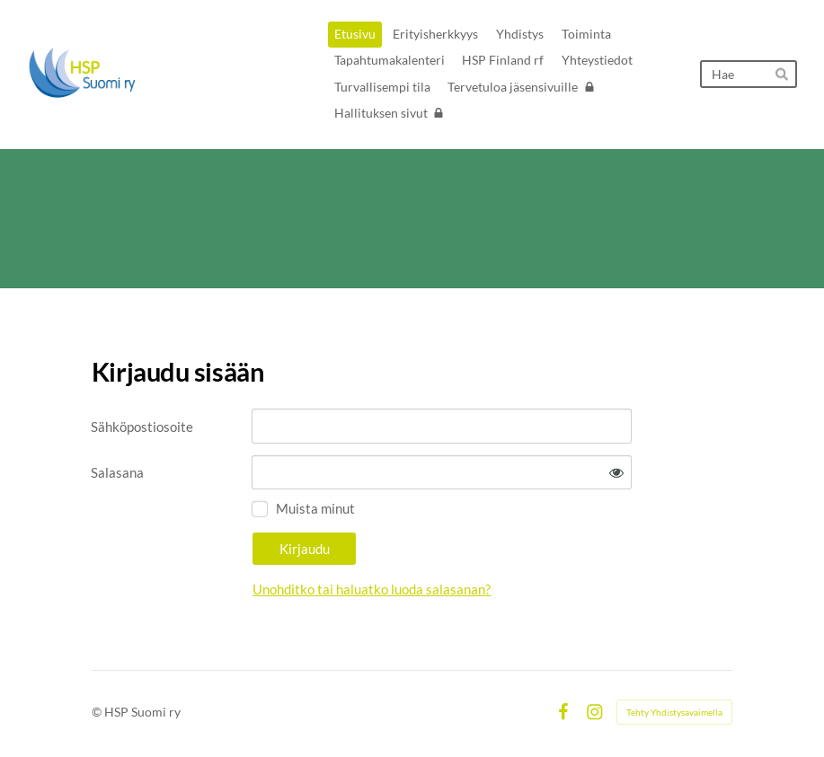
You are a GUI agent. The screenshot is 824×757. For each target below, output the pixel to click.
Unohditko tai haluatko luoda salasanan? (372, 589)
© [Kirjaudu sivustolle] (98, 711)
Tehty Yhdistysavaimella (674, 712)
